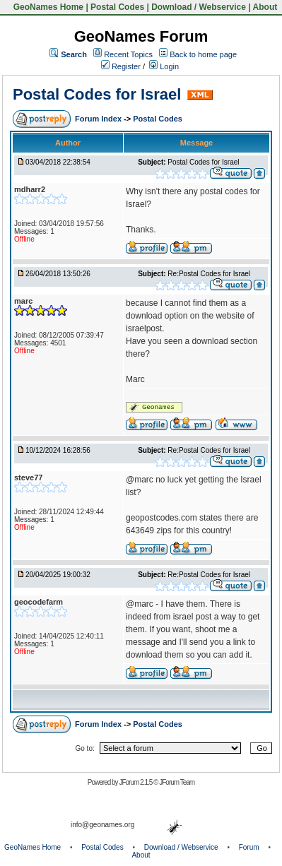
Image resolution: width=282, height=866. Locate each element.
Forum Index (99, 118)
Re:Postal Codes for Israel (209, 274)
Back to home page (203, 54)
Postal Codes (117, 7)
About (265, 7)
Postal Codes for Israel (97, 94)
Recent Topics (128, 54)
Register (121, 66)
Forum (249, 847)
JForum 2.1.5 (136, 782)
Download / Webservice (198, 7)
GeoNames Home (47, 7)
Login (164, 66)
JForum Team (176, 782)
